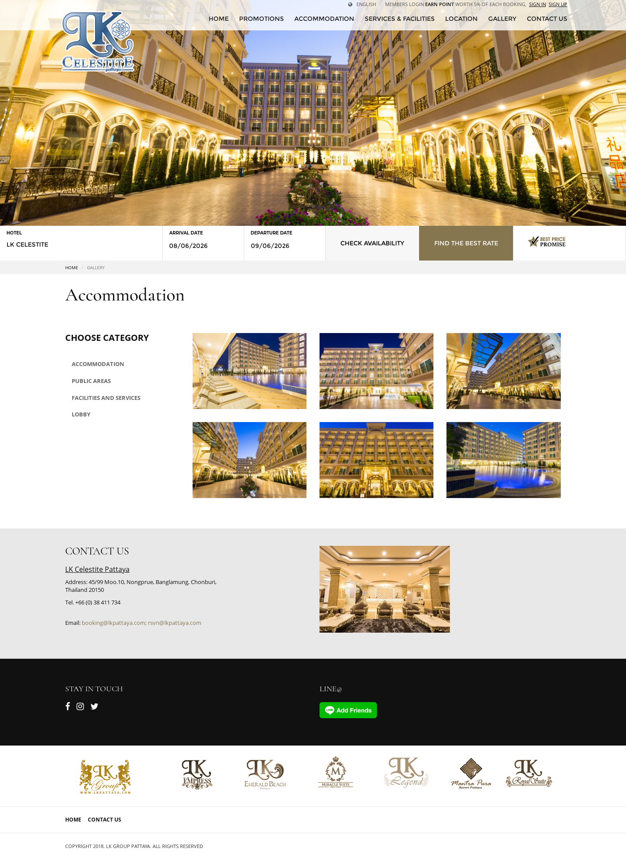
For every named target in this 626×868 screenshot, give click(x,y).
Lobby (81, 414)
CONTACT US (547, 19)
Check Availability (372, 243)
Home (71, 267)
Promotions (261, 19)
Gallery (502, 19)
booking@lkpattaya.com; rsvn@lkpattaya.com (141, 623)
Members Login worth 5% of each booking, (455, 4)
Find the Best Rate (466, 243)
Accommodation (324, 19)
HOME (219, 19)
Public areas (91, 381)
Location (461, 19)
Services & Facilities (400, 19)
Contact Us (104, 819)
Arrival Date (186, 233)
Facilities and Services (106, 398)
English (362, 4)
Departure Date (272, 233)
